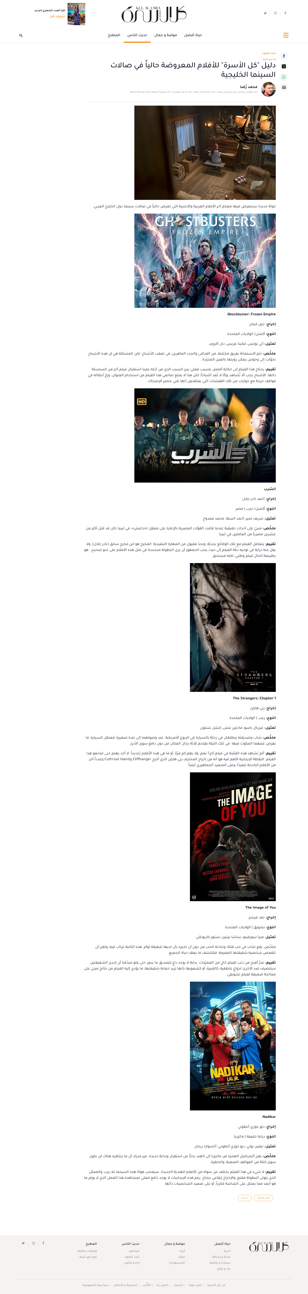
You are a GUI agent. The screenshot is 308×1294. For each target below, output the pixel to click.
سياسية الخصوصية (95, 1285)
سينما (244, 1198)
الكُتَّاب (147, 1285)
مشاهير (134, 1251)
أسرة (227, 1251)
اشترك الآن (56, 17)
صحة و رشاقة (221, 1257)
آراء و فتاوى (132, 1263)
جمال (181, 1257)
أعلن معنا (195, 1285)
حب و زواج (223, 1269)
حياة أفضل (193, 35)
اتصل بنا (162, 1285)
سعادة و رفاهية (219, 1263)
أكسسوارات (177, 1263)
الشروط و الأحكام (125, 1285)
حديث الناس (137, 35)
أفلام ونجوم (263, 1198)
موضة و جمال (165, 35)
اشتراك (178, 1285)
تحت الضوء (269, 53)
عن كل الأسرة (216, 1285)
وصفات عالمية (87, 1251)
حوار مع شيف (88, 1257)
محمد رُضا (249, 88)
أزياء (182, 1251)
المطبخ (114, 35)
